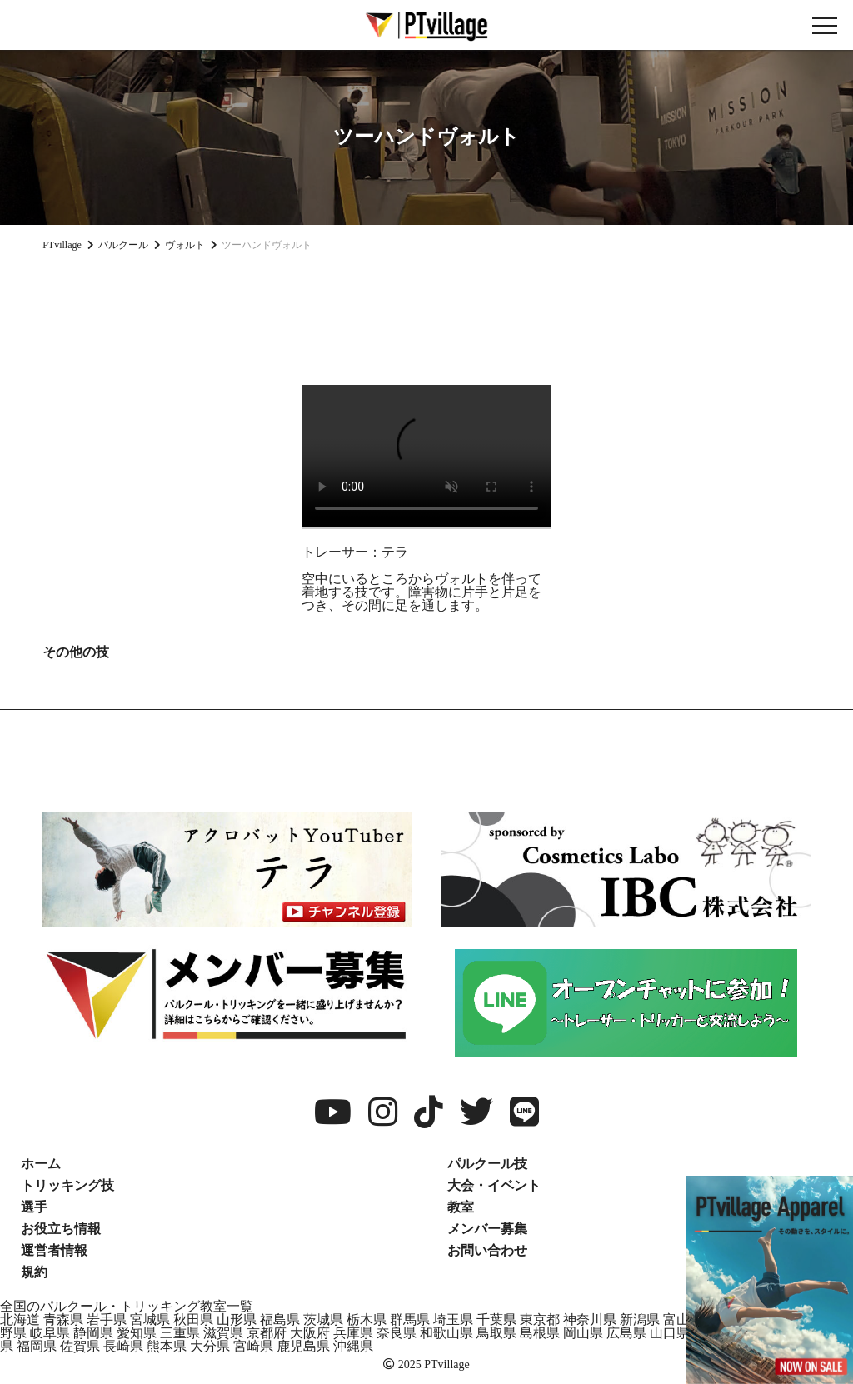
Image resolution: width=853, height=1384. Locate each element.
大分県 (210, 1346)
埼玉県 (453, 1319)
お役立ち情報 (61, 1229)
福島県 (280, 1319)
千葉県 (496, 1319)
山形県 (237, 1319)
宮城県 (150, 1319)
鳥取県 (496, 1333)
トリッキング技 (67, 1185)
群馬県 (410, 1319)
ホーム (41, 1164)
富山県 (683, 1319)
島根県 (540, 1333)
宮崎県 (253, 1346)
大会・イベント (494, 1185)
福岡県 (37, 1346)
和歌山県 (446, 1333)
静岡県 (93, 1333)
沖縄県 (353, 1346)
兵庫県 (353, 1333)
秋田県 (193, 1319)
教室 (460, 1207)
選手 (34, 1207)
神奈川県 (589, 1319)
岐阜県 (50, 1333)
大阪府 (310, 1333)
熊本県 (167, 1346)
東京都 (540, 1319)
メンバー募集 (487, 1229)
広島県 (626, 1333)
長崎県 (123, 1346)
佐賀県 (80, 1346)
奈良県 (397, 1333)
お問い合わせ (487, 1250)
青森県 (63, 1319)
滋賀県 (223, 1333)
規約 (34, 1272)
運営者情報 (54, 1250)
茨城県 (323, 1319)
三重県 (180, 1333)
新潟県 (640, 1319)
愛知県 (137, 1333)
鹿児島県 (303, 1346)
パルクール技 (487, 1164)
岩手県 (107, 1319)
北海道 (20, 1319)
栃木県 (367, 1319)
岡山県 (583, 1333)
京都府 (267, 1333)
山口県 (670, 1333)
